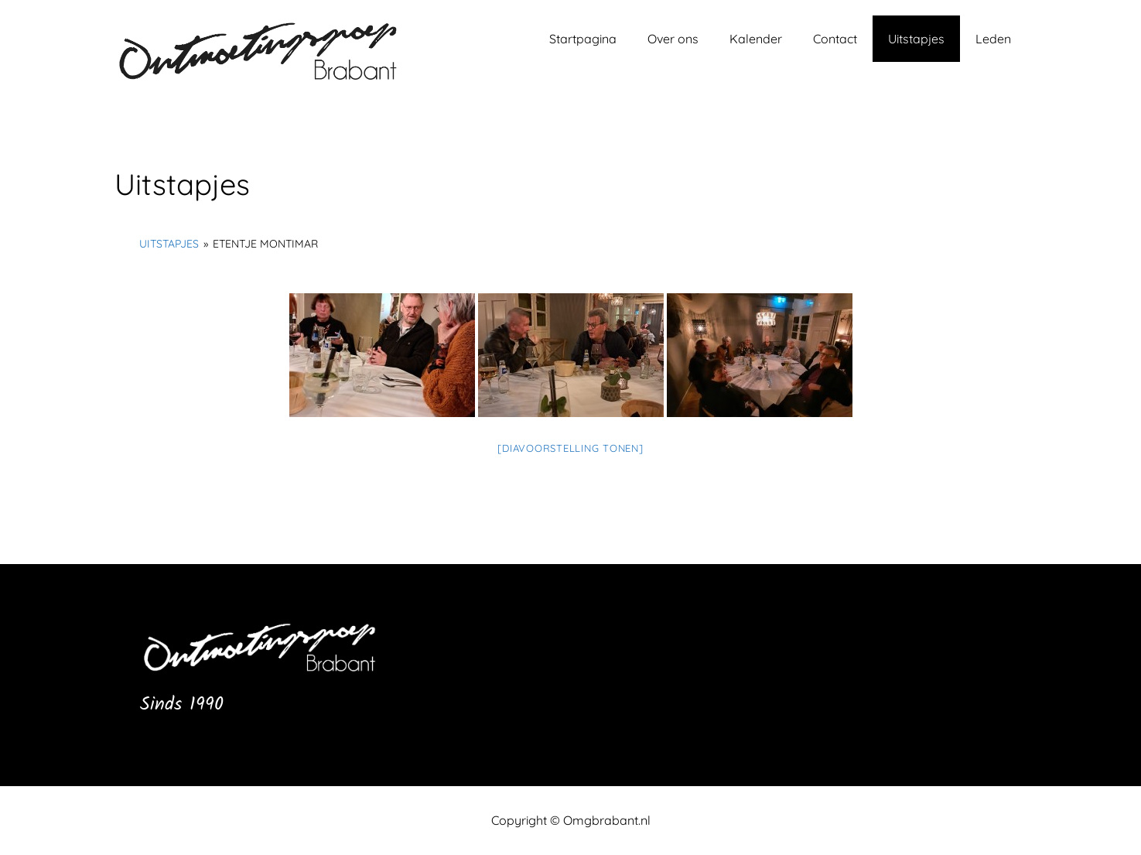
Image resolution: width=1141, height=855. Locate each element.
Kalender (755, 38)
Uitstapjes (916, 38)
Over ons (673, 38)
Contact (835, 38)
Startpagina (583, 38)
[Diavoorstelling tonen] (570, 448)
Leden (993, 38)
